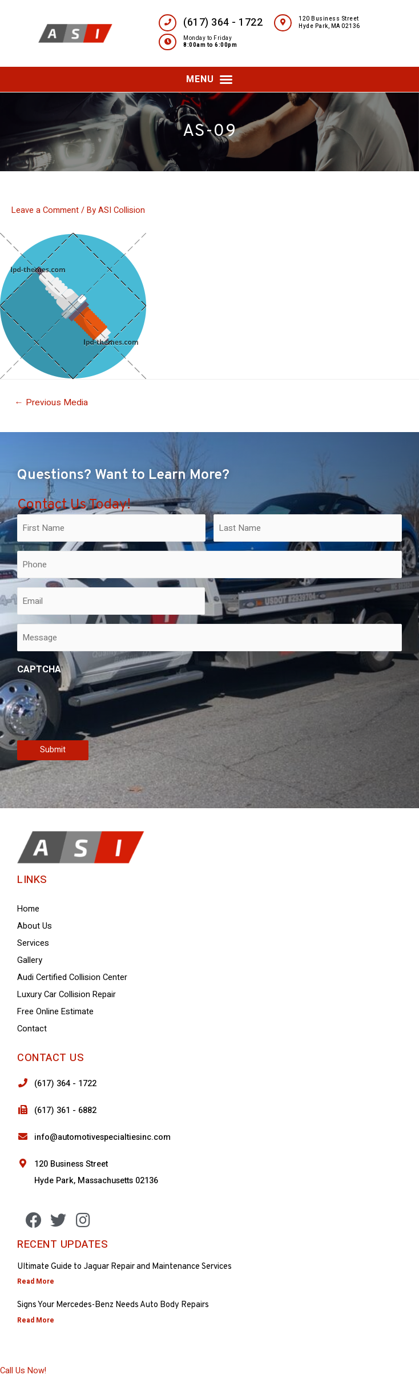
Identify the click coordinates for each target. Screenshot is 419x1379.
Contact (32, 1029)
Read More (35, 1281)
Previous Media (51, 402)
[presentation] (104, 705)
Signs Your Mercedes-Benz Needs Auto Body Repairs (113, 1305)
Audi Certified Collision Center (72, 977)
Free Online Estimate (55, 1012)
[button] (209, 79)
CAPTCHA (39, 669)
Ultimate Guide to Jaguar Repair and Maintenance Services (124, 1266)
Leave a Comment (45, 210)
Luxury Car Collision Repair (66, 995)
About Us (34, 926)
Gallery (29, 960)
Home (28, 909)
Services (33, 943)
